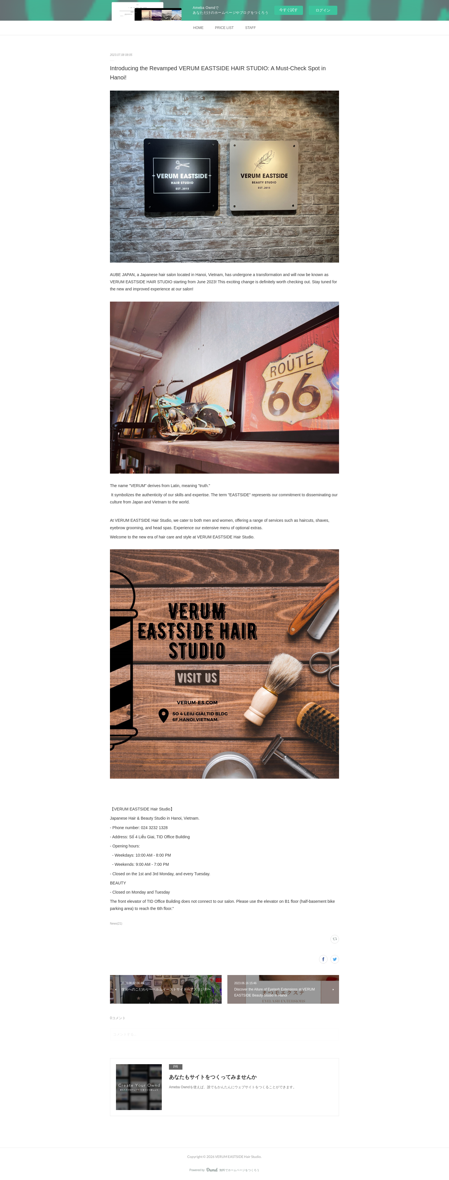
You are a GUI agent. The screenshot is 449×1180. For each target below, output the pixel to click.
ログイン (323, 10)
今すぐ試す (288, 10)
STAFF (250, 28)
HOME (198, 28)
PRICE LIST (224, 28)
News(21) (116, 923)
